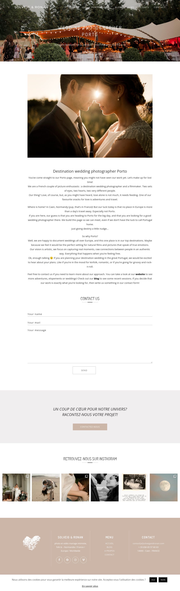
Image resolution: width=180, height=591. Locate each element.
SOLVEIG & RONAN (31, 7)
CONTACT (160, 7)
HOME (73, 7)
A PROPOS (109, 550)
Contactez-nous (90, 426)
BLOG (118, 7)
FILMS (130, 7)
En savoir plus (90, 586)
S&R (84, 7)
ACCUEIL (109, 543)
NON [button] (163, 579)
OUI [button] (153, 579)
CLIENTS (144, 7)
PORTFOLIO (99, 7)
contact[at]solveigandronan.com (148, 543)
